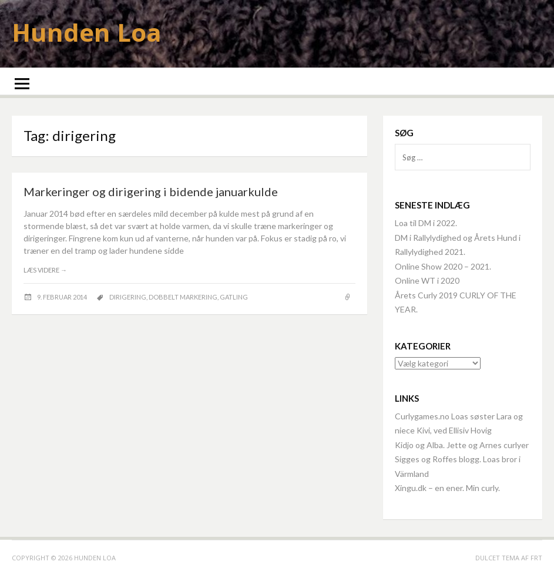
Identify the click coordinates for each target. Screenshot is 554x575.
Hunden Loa (87, 32)
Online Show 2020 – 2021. (443, 266)
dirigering (127, 297)
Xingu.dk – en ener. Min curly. (447, 488)
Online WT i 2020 (427, 280)
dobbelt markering (183, 297)
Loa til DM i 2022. (426, 223)
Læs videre (45, 270)
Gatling (234, 297)
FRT (536, 557)
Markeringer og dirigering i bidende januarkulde (150, 191)
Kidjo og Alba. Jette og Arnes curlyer (462, 445)
